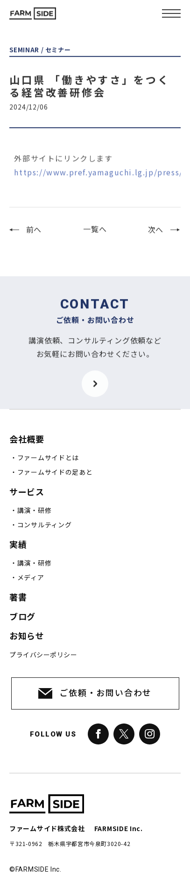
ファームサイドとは (48, 458)
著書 (18, 597)
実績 (18, 545)
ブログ (22, 617)
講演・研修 (34, 510)
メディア (30, 577)
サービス (26, 492)
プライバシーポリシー (43, 655)
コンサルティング (44, 525)
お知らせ (26, 636)
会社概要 (26, 439)
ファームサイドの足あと (55, 472)
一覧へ (94, 234)
